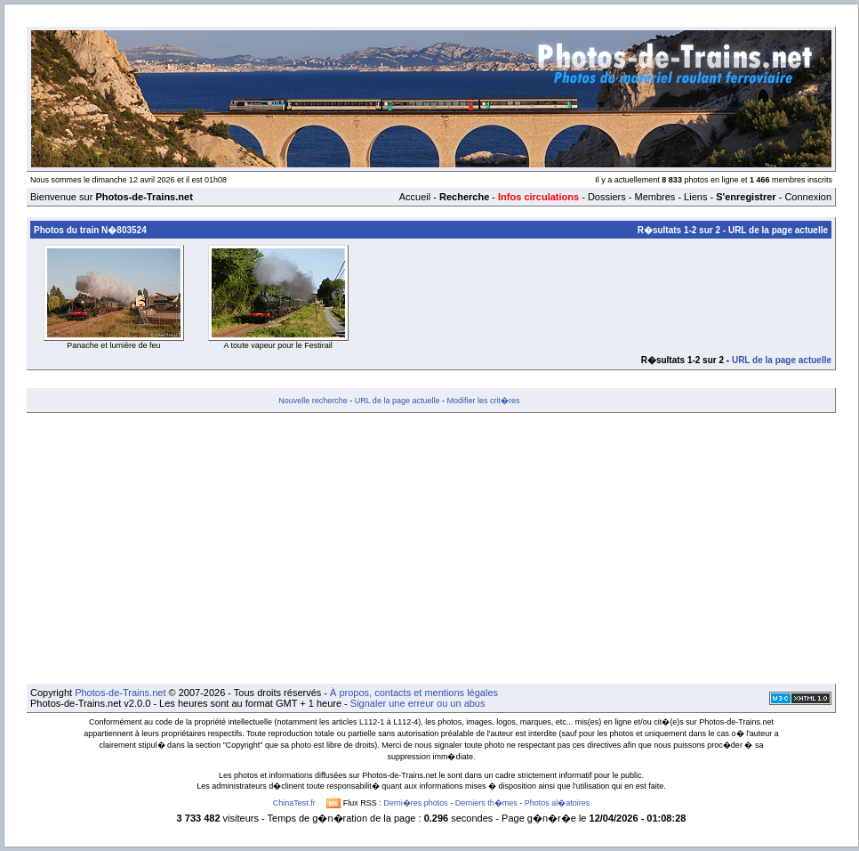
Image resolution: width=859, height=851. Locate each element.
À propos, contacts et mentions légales (414, 692)
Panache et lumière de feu (113, 345)
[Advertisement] (431, 548)
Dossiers (607, 196)
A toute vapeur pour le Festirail (278, 345)
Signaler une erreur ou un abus (418, 703)
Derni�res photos (415, 802)
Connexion (807, 196)
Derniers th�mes (486, 802)
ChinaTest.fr (294, 802)
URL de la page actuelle (778, 230)
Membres (654, 196)
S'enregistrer (745, 196)
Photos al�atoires (557, 802)
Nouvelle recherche (313, 400)
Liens (695, 196)
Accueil (414, 196)
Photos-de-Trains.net (120, 692)
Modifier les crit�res (482, 400)
